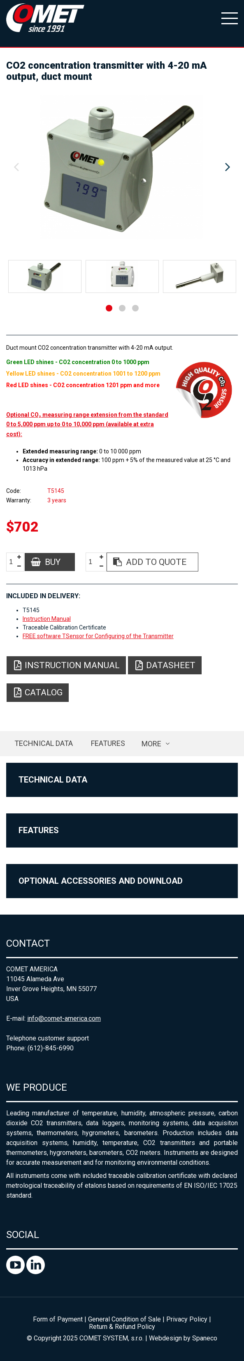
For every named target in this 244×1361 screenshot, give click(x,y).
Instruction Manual (47, 618)
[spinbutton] (14, 562)
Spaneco (204, 1338)
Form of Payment (58, 1319)
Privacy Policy (186, 1319)
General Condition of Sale (124, 1319)
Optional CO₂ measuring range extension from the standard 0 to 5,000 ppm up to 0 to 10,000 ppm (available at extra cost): (87, 424)
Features (108, 743)
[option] (122, 167)
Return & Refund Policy (122, 1327)
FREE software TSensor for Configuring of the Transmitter (98, 636)
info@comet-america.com (64, 1018)
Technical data (43, 743)
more (151, 743)
